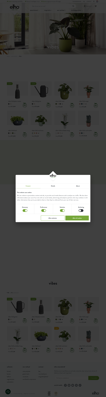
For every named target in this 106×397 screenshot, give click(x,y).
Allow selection (52, 218)
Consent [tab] (28, 186)
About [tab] (78, 186)
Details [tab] (53, 186)
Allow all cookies (77, 218)
